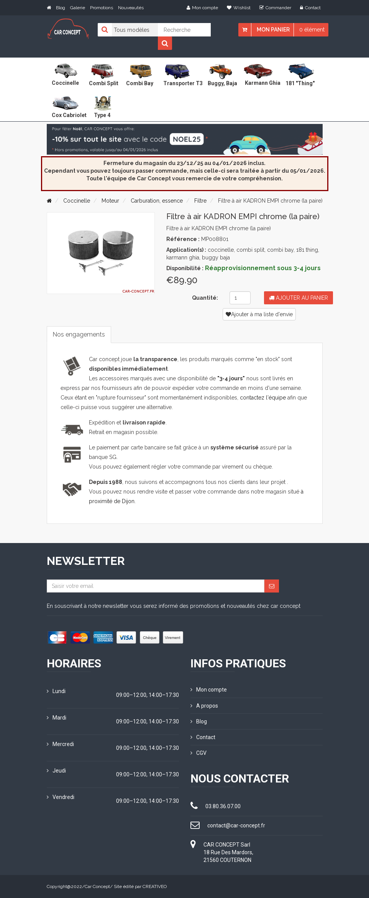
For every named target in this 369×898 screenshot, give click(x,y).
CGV (198, 753)
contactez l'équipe (263, 398)
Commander (275, 7)
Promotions (101, 7)
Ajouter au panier (298, 298)
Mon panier (273, 29)
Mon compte (202, 7)
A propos (204, 706)
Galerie (77, 7)
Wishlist (239, 7)
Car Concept (97, 886)
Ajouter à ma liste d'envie (259, 314)
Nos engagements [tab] (79, 334)
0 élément (312, 29)
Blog (60, 7)
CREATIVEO (155, 886)
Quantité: (205, 298)
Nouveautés (131, 7)
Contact (310, 7)
